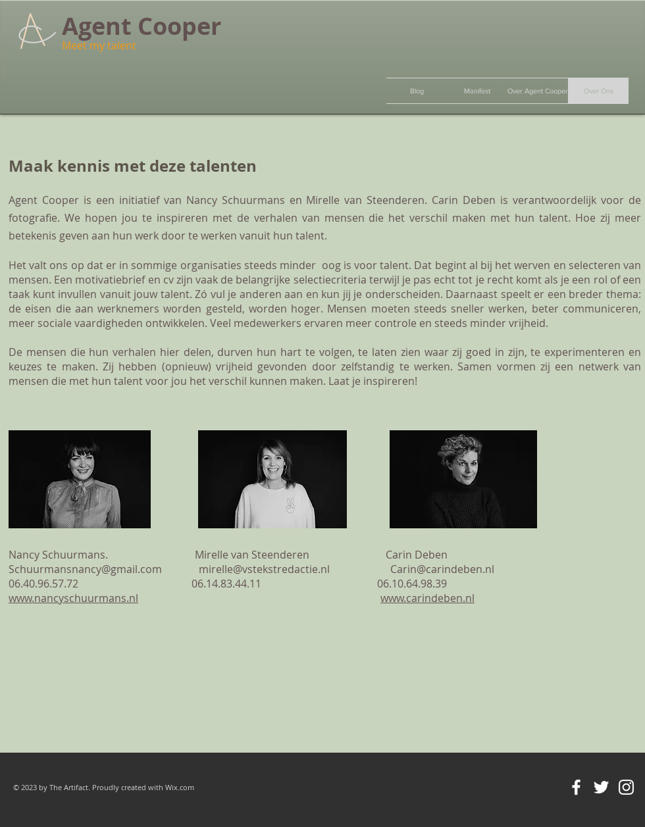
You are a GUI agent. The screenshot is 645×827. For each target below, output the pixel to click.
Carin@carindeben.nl (442, 569)
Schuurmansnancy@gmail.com (85, 569)
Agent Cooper (141, 26)
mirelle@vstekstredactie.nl (264, 569)
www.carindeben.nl (427, 598)
